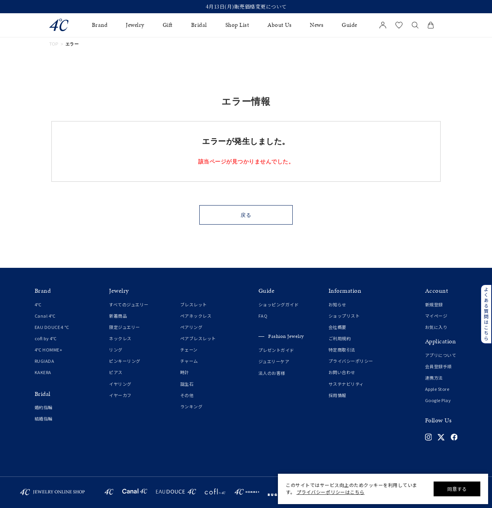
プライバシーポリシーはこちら (331, 492)
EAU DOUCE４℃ (52, 327)
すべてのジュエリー (129, 304)
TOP (53, 44)
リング (116, 349)
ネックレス (120, 338)
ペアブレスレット (198, 338)
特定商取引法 (342, 349)
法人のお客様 (271, 373)
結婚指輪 (44, 418)
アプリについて (441, 355)
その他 (187, 395)
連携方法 (434, 377)
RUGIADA (44, 361)
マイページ (436, 315)
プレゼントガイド (276, 350)
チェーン (189, 349)
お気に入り (436, 327)
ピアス (116, 372)
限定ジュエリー (124, 327)
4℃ (38, 304)
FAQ (263, 315)
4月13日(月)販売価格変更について (246, 6)
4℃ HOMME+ (49, 349)
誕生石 (187, 383)
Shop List (237, 25)
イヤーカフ (120, 395)
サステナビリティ (346, 383)
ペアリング (191, 327)
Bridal (199, 25)
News (316, 25)
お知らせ (337, 304)
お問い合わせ (342, 372)
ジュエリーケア (274, 361)
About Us (279, 25)
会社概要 (337, 327)
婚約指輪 (44, 407)
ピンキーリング (125, 361)
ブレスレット (193, 304)
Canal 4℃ (45, 315)
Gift (168, 25)
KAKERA (43, 372)
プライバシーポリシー (351, 361)
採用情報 (337, 395)
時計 (184, 372)
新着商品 (118, 315)
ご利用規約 (340, 338)
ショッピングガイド (278, 304)
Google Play (438, 400)
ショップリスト (344, 315)
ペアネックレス (196, 315)
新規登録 (434, 304)
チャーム (189, 361)
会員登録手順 (438, 366)
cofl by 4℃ (46, 338)
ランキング (191, 406)
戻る (246, 215)
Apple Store (437, 389)
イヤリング (120, 383)
